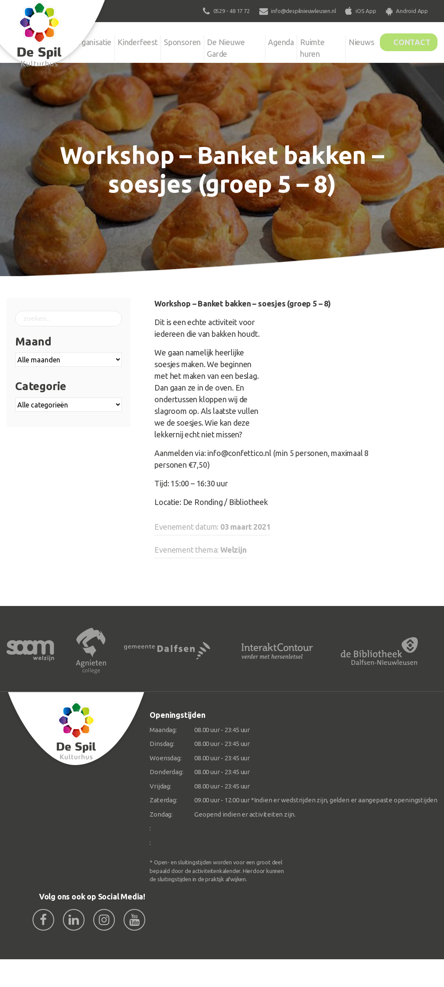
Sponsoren (187, 40)
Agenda (277, 40)
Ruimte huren (311, 46)
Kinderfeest (140, 40)
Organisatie (91, 40)
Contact (408, 40)
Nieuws (351, 40)
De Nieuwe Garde (234, 46)
